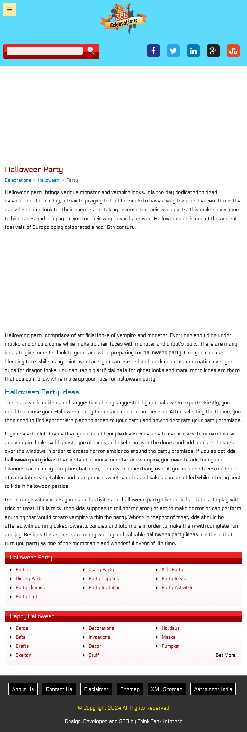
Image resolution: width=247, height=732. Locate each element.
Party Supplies (104, 578)
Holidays (170, 628)
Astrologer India (213, 689)
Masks (168, 637)
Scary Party (101, 569)
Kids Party (172, 569)
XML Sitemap (166, 689)
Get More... (227, 655)
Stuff (94, 655)
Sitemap (130, 689)
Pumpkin (170, 646)
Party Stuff (27, 596)
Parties (23, 569)
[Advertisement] (123, 115)
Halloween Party (31, 557)
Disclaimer (96, 689)
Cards (22, 628)
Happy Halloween (32, 616)
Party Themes (30, 587)
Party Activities (177, 587)
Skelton (23, 655)
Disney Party (29, 578)
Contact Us (59, 689)
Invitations (99, 637)
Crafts (22, 646)
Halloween (48, 180)
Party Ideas (174, 578)
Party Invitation (105, 587)
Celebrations (18, 180)
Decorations (101, 628)
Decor (95, 646)
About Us (23, 689)
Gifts (20, 637)
